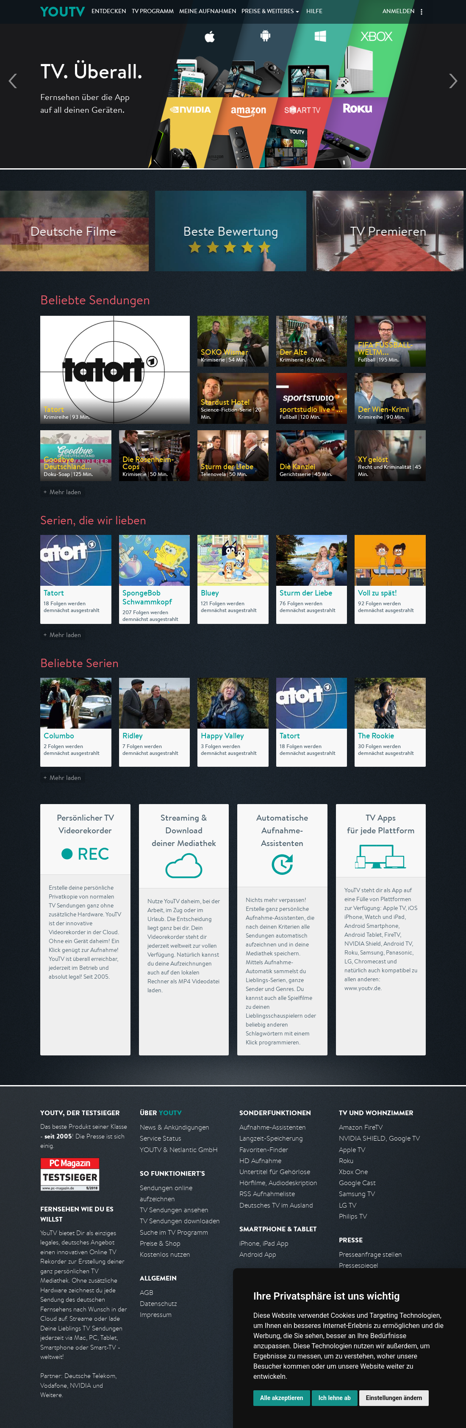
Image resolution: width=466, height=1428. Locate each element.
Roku (346, 1160)
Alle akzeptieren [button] (281, 1398)
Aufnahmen (207, 12)
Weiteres (267, 12)
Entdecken (109, 12)
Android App (257, 1254)
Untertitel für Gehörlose (274, 1171)
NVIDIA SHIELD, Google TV (379, 1138)
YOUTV (62, 11)
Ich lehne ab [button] (335, 1398)
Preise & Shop (160, 1243)
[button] (421, 12)
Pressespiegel (358, 1265)
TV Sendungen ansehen (174, 1209)
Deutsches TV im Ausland (276, 1205)
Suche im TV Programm (174, 1232)
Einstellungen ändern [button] (394, 1398)
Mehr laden (65, 492)
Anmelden (399, 12)
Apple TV (352, 1149)
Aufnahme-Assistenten (272, 1127)
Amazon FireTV (361, 1127)
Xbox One (353, 1171)
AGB (146, 1292)
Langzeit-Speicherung (271, 1138)
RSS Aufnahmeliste (267, 1193)
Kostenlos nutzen (165, 1254)
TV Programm (153, 12)
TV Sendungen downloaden (180, 1220)
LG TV (347, 1205)
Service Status (160, 1138)
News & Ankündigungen (174, 1127)
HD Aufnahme (260, 1160)
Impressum (156, 1314)
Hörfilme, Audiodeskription (278, 1182)
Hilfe (314, 12)
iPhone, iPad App (263, 1243)
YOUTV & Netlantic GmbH (179, 1149)
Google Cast (357, 1182)
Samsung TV (357, 1193)
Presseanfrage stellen (370, 1254)
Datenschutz (158, 1303)
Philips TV (353, 1216)
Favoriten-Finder (263, 1149)
